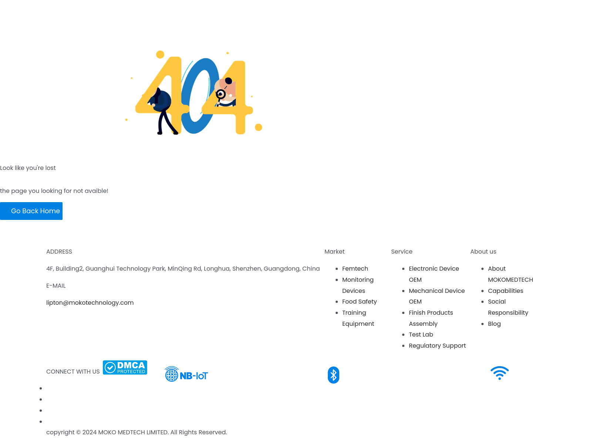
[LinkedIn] (47, 410)
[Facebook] (47, 388)
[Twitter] (47, 421)
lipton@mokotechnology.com (90, 302)
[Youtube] (47, 399)
